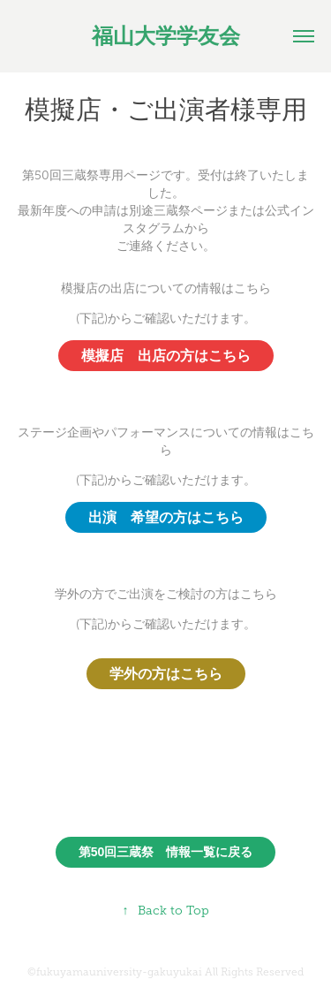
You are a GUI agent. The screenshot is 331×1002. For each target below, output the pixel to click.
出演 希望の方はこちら (166, 517)
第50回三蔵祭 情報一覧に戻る (166, 852)
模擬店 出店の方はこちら (166, 355)
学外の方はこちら (165, 673)
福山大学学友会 (166, 36)
